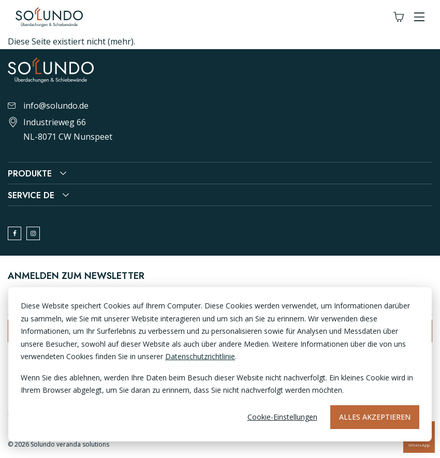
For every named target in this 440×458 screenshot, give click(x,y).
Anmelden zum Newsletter (76, 275)
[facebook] (14, 233)
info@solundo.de (48, 105)
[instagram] (33, 233)
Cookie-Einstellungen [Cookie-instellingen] (282, 417)
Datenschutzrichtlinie (200, 356)
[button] (419, 17)
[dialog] (220, 364)
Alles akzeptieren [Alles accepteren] (374, 417)
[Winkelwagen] (398, 17)
